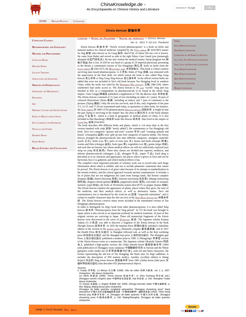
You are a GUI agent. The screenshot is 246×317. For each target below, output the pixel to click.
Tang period (140, 50)
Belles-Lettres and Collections (49, 148)
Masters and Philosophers (46, 53)
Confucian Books (40, 60)
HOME (43, 21)
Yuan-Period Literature (185, 69)
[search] (187, 7)
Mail (66, 309)
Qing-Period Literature (185, 79)
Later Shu (83, 122)
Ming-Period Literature (185, 74)
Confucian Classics (42, 40)
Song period (87, 109)
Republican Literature (184, 83)
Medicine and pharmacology (131, 38)
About (74, 309)
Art (34, 104)
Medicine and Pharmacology (46, 85)
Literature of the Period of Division (190, 55)
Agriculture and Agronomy (45, 79)
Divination (37, 98)
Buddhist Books (39, 135)
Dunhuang (125, 219)
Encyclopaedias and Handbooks (46, 123)
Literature (78, 21)
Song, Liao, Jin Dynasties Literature (191, 64)
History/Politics (60, 21)
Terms (177, 41)
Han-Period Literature (184, 50)
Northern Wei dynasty (132, 84)
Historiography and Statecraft (49, 47)
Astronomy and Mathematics (45, 91)
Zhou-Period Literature (185, 46)
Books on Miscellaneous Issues (46, 116)
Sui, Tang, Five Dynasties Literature (191, 60)
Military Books (39, 66)
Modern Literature (183, 88)
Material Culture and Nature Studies (49, 110)
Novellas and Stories (42, 129)
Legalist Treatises (40, 72)
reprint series (114, 229)
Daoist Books (38, 141)
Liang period (84, 68)
